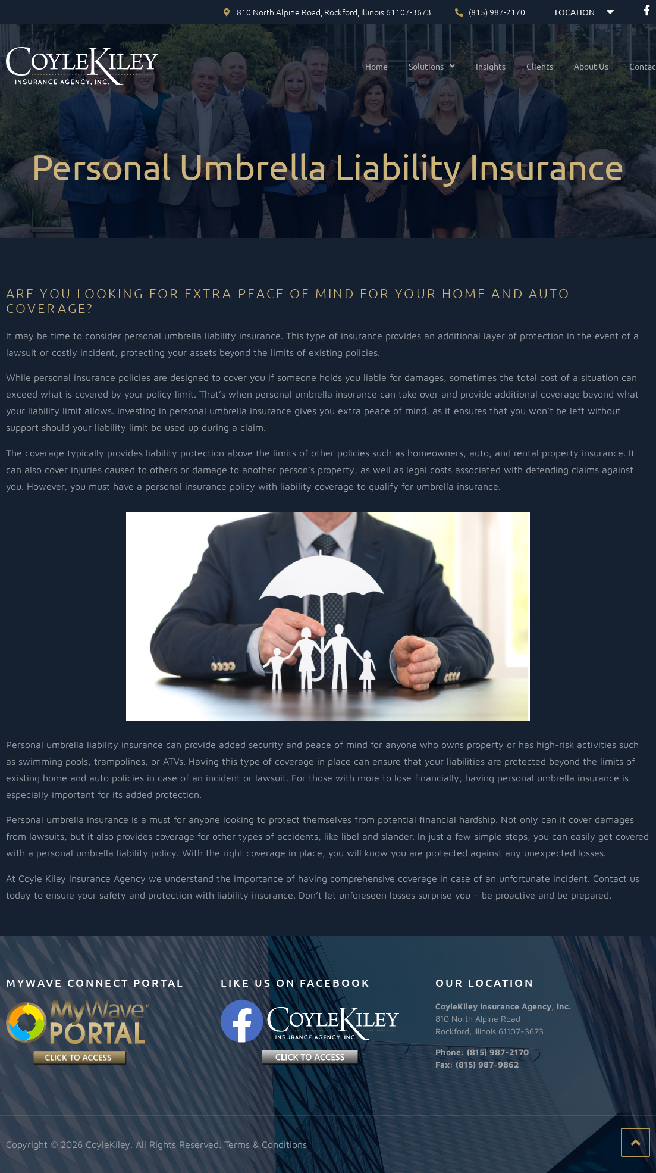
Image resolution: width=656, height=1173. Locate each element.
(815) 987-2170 (498, 1052)
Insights (480, 66)
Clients (529, 66)
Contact (634, 66)
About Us (581, 66)
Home (366, 66)
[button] (422, 66)
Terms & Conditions (265, 1144)
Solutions (421, 66)
